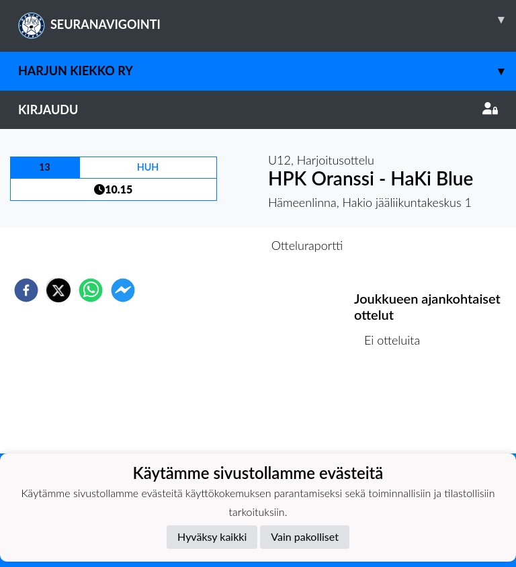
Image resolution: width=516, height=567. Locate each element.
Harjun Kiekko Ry (267, 71)
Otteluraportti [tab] (307, 245)
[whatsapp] (91, 290)
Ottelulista (397, 408)
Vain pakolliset (305, 536)
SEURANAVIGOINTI (267, 19)
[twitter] (58, 290)
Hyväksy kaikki (212, 536)
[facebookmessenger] (123, 290)
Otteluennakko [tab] (211, 245)
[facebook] (26, 290)
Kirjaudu (258, 109)
